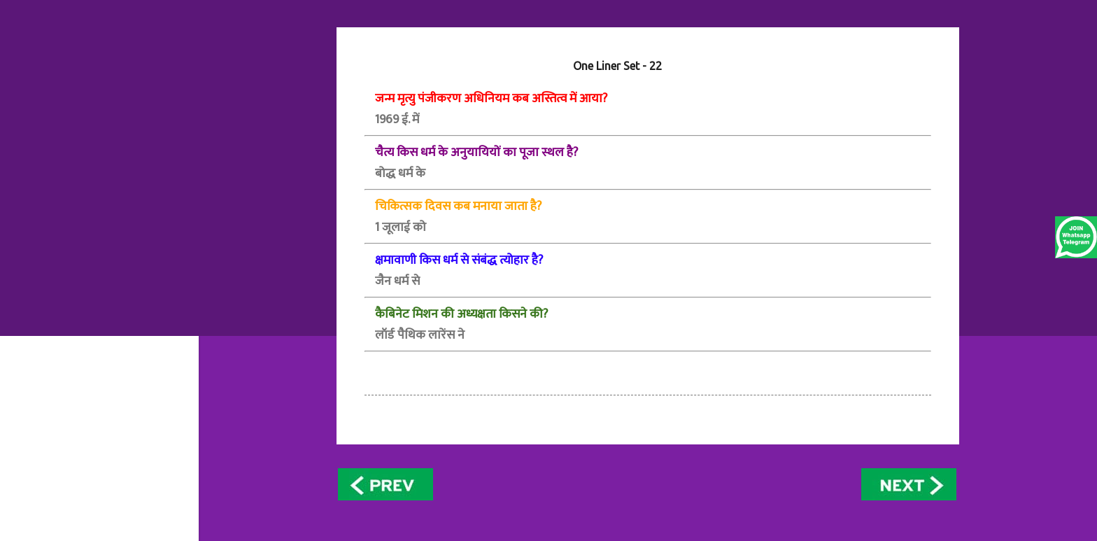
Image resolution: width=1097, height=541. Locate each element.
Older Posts (909, 484)
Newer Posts (388, 484)
